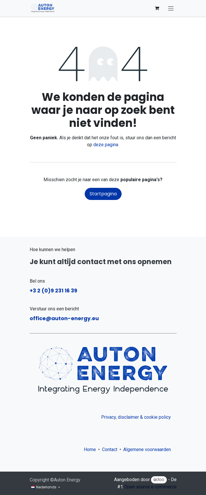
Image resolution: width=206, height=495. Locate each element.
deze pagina (105, 144)
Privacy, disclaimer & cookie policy (136, 417)
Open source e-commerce (150, 487)
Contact (109, 449)
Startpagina (103, 193)
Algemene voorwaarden (148, 449)
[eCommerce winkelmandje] (157, 8)
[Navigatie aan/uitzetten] (171, 8)
